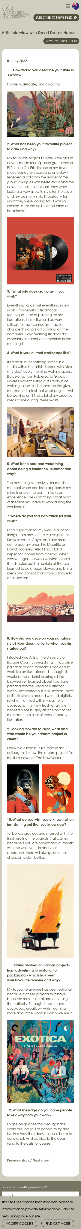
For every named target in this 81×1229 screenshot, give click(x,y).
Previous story (18, 1160)
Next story (41, 1160)
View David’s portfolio (61, 41)
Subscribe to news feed (54, 17)
